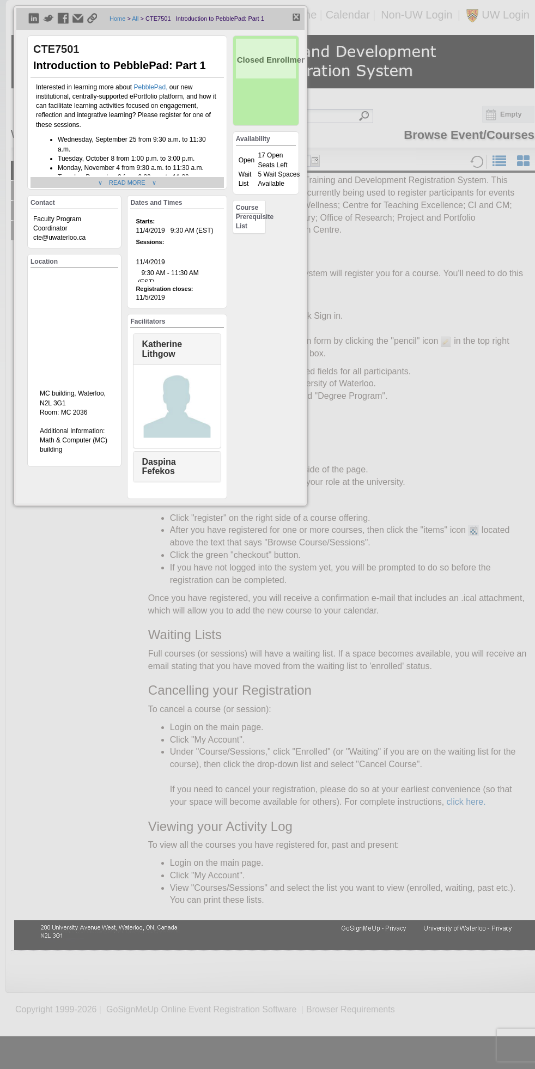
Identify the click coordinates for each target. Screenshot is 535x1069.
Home (117, 18)
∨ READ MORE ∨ (127, 182)
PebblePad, (151, 87)
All (135, 18)
